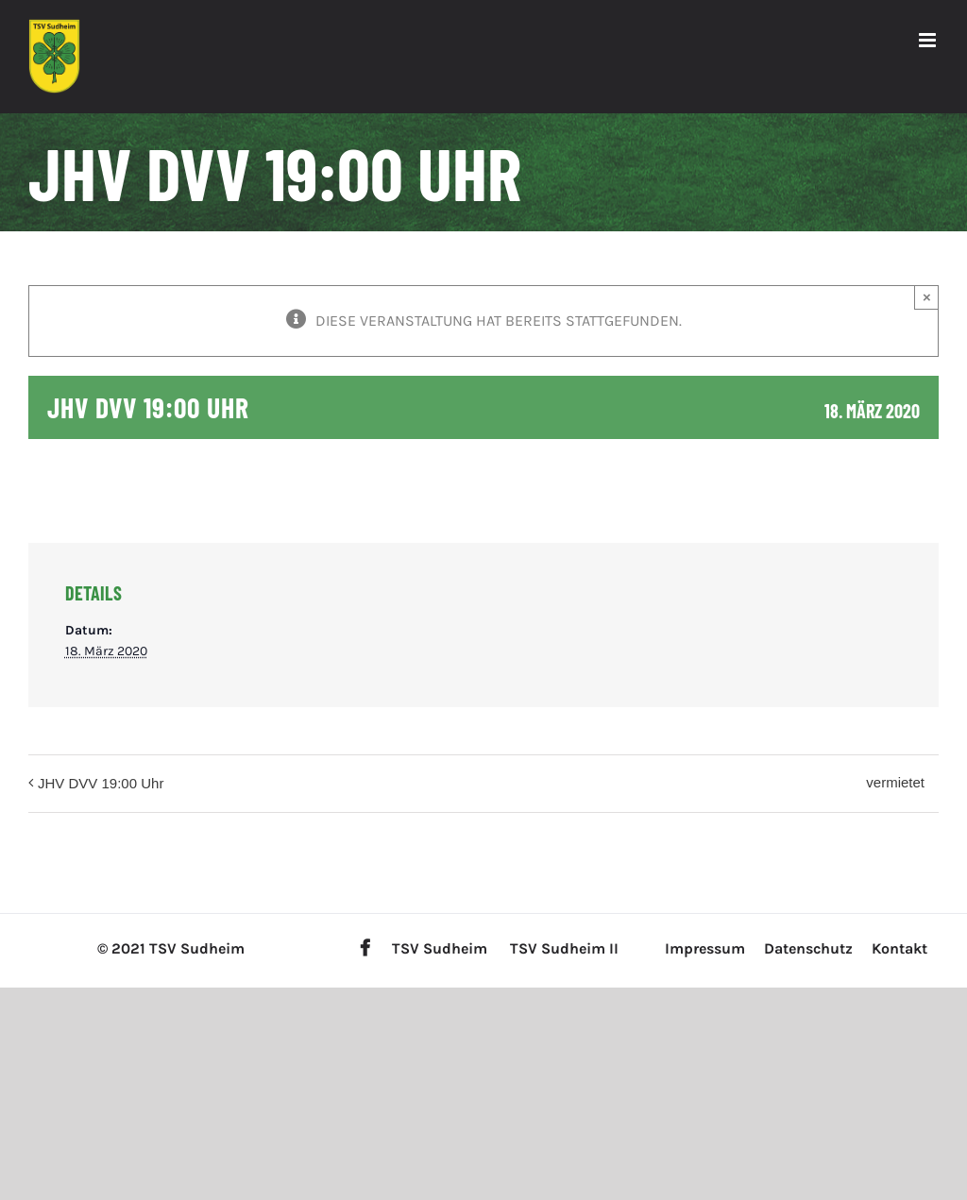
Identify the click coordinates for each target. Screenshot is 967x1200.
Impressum (705, 948)
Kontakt (899, 948)
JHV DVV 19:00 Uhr (100, 783)
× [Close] (927, 297)
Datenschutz (808, 948)
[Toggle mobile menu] (929, 40)
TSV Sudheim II (564, 948)
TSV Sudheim (439, 948)
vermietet (895, 782)
